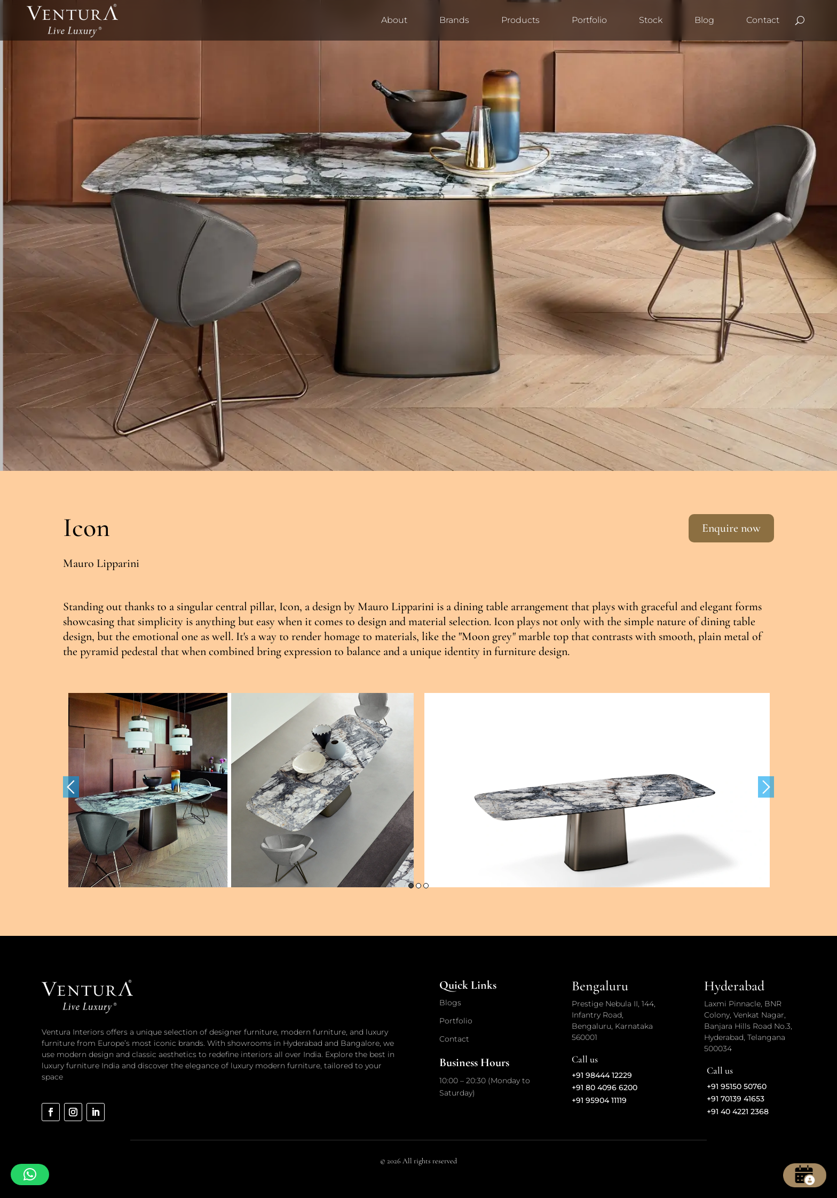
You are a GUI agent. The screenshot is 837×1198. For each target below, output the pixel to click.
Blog (704, 20)
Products (520, 20)
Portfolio (589, 20)
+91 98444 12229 (602, 1075)
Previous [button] (71, 787)
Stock (650, 20)
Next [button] (766, 787)
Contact (762, 20)
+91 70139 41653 (735, 1099)
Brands (454, 20)
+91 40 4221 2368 (738, 1111)
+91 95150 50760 (737, 1086)
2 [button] (418, 885)
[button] (30, 1174)
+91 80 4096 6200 (604, 1087)
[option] (241, 790)
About (394, 20)
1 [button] (411, 885)
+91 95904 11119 (599, 1100)
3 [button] (426, 885)
